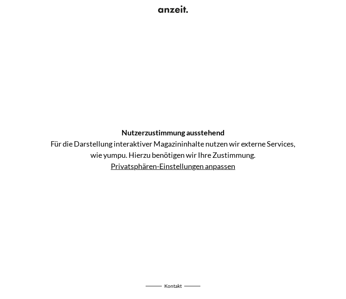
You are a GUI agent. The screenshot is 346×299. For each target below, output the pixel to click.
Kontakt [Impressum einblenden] (173, 286)
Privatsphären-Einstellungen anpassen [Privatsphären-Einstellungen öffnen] (173, 166)
